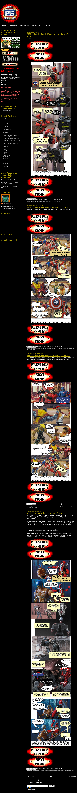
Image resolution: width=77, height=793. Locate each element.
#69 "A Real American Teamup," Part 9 (61, 533)
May (5, 149)
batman (32, 201)
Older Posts (72, 776)
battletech (36, 770)
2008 (4, 168)
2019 (4, 121)
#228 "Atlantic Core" (61, 536)
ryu (73, 348)
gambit (66, 770)
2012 (4, 161)
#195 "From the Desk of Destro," (36, 535)
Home (4, 25)
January (6, 155)
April (5, 150)
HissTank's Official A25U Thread (9, 182)
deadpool (44, 201)
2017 (4, 125)
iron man (61, 348)
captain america (38, 201)
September (7, 132)
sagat (30, 507)
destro (58, 506)
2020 (4, 120)
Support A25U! (35, 25)
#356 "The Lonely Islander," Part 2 (46, 513)
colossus (49, 348)
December (7, 128)
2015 (4, 156)
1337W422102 (7, 203)
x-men (34, 349)
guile (58, 348)
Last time (29, 209)
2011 (4, 163)
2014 (4, 158)
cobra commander (42, 348)
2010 (4, 165)
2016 (4, 126)
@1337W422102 (6, 111)
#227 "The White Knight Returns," (45, 536)
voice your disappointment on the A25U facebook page (42, 530)
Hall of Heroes (47, 25)
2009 (4, 166)
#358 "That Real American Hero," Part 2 (48, 207)
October (6, 131)
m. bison (49, 201)
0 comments (57, 199)
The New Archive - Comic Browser (19, 25)
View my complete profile (8, 208)
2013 (4, 160)
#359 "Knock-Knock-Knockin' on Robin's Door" (11, 136)
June (5, 147)
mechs (73, 770)
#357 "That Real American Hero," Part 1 (48, 356)
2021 (4, 118)
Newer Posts (30, 776)
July (5, 146)
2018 (4, 123)
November (7, 129)
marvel (53, 201)
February (6, 153)
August (6, 134)
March (6, 152)
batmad (32, 770)
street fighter (58, 201)
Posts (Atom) (38, 780)
